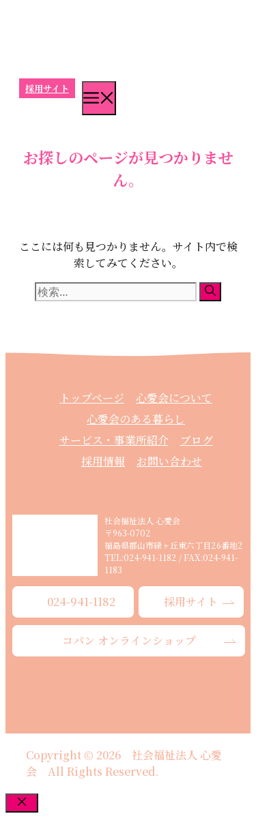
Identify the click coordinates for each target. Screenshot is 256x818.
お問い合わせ (169, 461)
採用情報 (103, 461)
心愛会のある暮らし (136, 419)
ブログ (196, 440)
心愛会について (174, 398)
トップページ (91, 398)
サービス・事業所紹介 (114, 440)
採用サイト (47, 88)
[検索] (210, 291)
